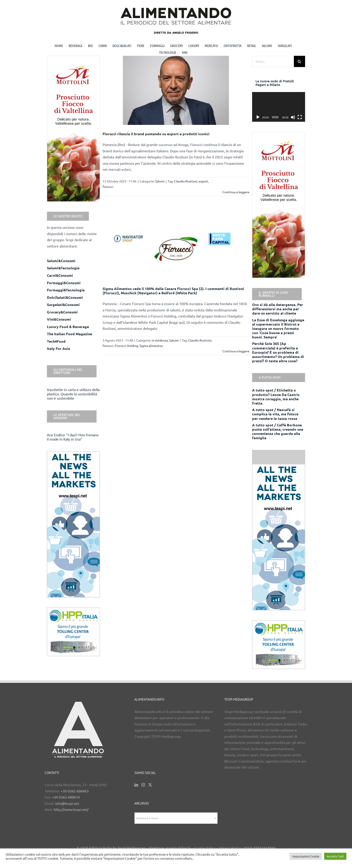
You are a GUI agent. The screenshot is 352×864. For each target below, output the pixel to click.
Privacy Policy (230, 848)
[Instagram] (143, 785)
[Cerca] (299, 61)
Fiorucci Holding (126, 346)
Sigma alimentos (151, 346)
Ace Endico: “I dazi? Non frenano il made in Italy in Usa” (73, 436)
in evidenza (160, 340)
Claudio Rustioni (185, 181)
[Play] (258, 117)
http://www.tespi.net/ (71, 809)
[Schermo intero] (299, 117)
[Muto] (293, 117)
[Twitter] (150, 785)
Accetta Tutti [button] (335, 856)
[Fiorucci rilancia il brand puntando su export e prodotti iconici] (176, 90)
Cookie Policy (205, 848)
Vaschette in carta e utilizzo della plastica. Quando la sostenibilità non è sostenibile (73, 393)
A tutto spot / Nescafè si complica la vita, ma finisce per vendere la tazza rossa (275, 414)
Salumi (160, 181)
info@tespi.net (67, 803)
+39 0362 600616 (66, 797)
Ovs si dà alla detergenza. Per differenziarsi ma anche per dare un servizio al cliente (277, 308)
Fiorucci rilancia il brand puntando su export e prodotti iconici (156, 133)
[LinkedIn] (136, 785)
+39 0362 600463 (75, 791)
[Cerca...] (273, 61)
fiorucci (108, 186)
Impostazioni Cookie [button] (305, 856)
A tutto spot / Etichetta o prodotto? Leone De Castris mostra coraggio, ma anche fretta (275, 396)
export (203, 181)
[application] (278, 107)
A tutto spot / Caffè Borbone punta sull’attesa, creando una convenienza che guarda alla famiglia (277, 431)
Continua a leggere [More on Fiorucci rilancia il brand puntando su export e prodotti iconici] (235, 192)
